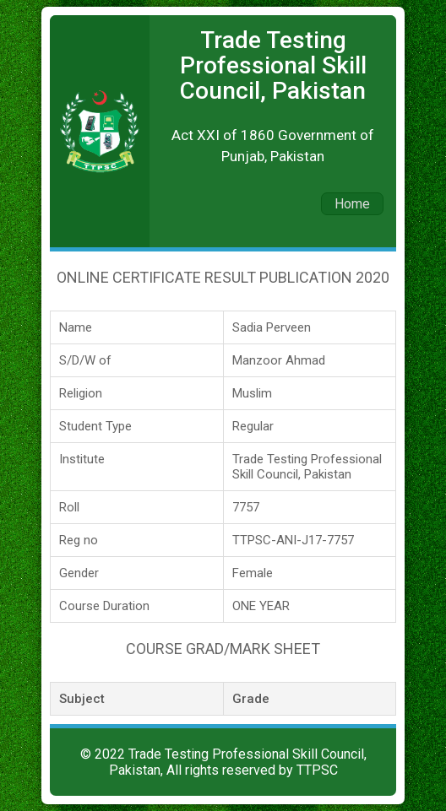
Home (352, 204)
